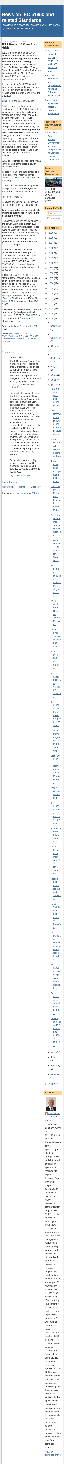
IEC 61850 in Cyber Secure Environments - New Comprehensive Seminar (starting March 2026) (53, 146)
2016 (51, 283)
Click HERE (8, 101)
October (55, 346)
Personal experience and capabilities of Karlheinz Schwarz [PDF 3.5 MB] (53, 85)
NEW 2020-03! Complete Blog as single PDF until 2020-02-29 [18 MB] (52, 60)
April (53, 1052)
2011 (51, 308)
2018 (51, 273)
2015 (51, 288)
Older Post (36, 487)
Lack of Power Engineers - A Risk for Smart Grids (56, 740)
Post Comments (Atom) (27, 493)
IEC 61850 (13, 336)
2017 (51, 278)
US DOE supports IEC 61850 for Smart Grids (56, 550)
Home (22, 487)
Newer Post (7, 487)
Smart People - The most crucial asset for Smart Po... (55, 860)
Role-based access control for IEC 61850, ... (55, 1003)
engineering (14, 334)
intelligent (6, 196)
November (55, 338)
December (55, 326)
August (54, 366)
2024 (51, 243)
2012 (51, 303)
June (54, 379)
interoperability (8, 339)
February (55, 1065)
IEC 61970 (33, 336)
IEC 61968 (23, 336)
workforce (6, 341)
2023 (51, 248)
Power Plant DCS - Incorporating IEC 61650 (56, 471)
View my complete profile (53, 1453)
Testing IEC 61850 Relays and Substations (56, 888)
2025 (51, 238)
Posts (51, 213)
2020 (51, 263)
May (53, 385)
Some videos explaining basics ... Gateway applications (52, 107)
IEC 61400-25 (26, 334)
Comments (53, 218)
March (54, 1057)
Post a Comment (10, 482)
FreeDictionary (22, 177)
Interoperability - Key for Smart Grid (56, 835)
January (55, 1074)
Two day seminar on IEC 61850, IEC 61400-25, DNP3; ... (56, 1032)
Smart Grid (31, 339)
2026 (51, 233)
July (53, 374)
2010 (51, 313)
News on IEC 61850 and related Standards (28, 17)
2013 (51, 298)
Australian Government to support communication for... (56, 525)
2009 (51, 318)
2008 (51, 1084)
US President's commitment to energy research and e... (56, 946)
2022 (51, 253)
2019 (51, 268)
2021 (51, 258)
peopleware (20, 339)
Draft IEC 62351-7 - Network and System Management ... (56, 769)
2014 (51, 293)
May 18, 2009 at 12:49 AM (20, 476)
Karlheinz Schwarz (54, 1115)
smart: (6, 185)
